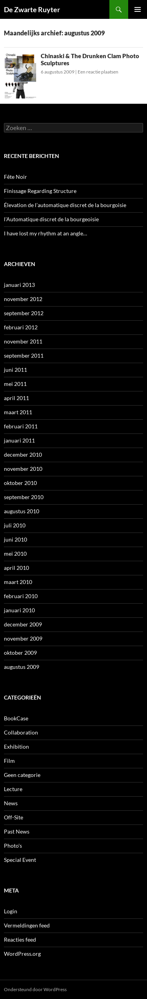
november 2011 (23, 341)
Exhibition (16, 746)
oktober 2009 (20, 652)
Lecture (13, 789)
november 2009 (23, 638)
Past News (16, 831)
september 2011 (24, 355)
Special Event (20, 859)
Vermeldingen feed (27, 925)
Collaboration (21, 732)
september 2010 (24, 497)
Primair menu (137, 9)
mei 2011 (15, 383)
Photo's (13, 845)
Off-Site (13, 817)
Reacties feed (20, 939)
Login (10, 911)
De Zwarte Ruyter (32, 9)
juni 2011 (15, 369)
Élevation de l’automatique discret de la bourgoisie (65, 205)
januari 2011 (19, 440)
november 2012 (23, 299)
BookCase (16, 718)
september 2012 (24, 313)
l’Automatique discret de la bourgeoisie (51, 219)
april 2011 (16, 398)
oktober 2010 (20, 482)
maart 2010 (18, 581)
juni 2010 (15, 539)
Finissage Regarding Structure (40, 190)
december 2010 (23, 454)
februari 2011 (21, 426)
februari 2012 (21, 327)
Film (9, 760)
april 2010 (16, 567)
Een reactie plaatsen (98, 72)
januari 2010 (19, 610)
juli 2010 (14, 525)
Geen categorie (22, 774)
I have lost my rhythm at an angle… (45, 233)
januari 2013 (19, 284)
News (11, 803)
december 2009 (23, 624)
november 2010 (23, 468)
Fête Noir (15, 176)
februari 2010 (21, 596)
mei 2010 (15, 553)
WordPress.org (22, 953)
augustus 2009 (21, 666)
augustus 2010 (21, 511)
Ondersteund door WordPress (35, 989)
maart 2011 (18, 412)
